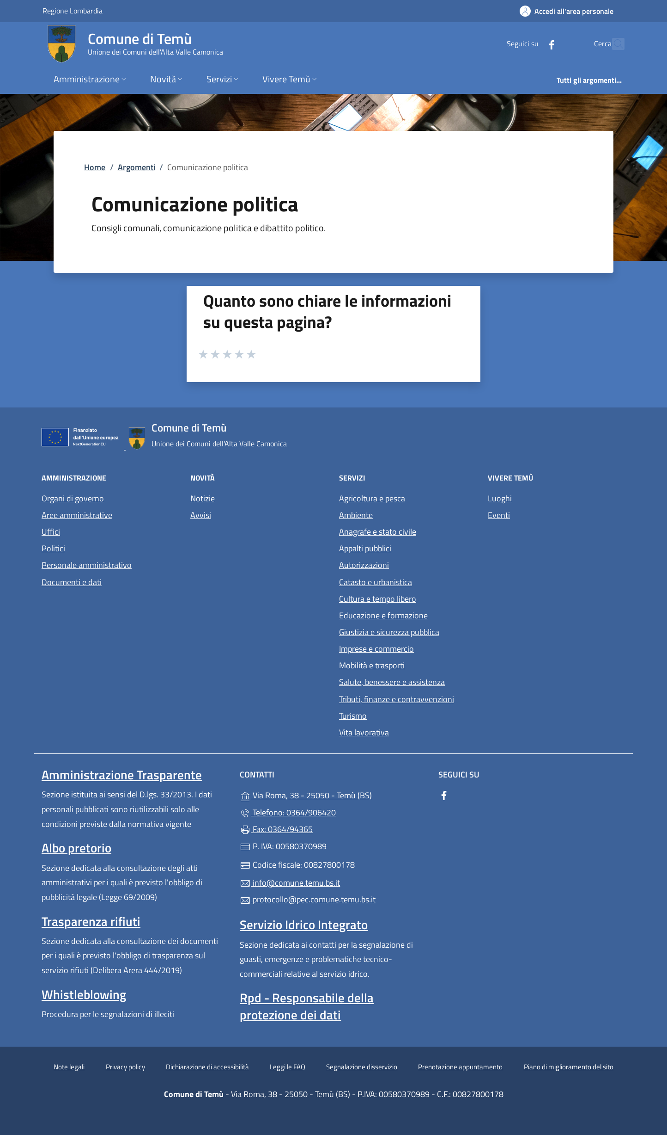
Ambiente (356, 515)
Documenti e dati (72, 582)
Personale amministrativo (87, 565)
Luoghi (500, 498)
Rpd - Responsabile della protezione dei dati (307, 1006)
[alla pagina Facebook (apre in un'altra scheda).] (531, 44)
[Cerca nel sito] (613, 44)
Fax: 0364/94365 (276, 829)
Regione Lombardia (72, 10)
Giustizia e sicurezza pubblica (389, 632)
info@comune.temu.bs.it (290, 882)
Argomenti (136, 167)
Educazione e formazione (383, 615)
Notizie (202, 498)
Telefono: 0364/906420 (288, 812)
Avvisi (200, 515)
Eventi (499, 515)
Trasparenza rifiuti (91, 921)
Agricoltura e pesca (372, 498)
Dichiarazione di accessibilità (207, 1066)
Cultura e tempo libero (377, 598)
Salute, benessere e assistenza (392, 682)
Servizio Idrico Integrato (304, 924)
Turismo (353, 715)
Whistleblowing (84, 994)
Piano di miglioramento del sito (568, 1066)
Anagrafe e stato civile (377, 531)
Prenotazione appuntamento (460, 1066)
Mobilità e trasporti (372, 665)
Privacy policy (125, 1066)
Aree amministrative (77, 515)
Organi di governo (73, 498)
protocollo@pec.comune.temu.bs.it (308, 899)
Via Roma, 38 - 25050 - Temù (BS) (333, 794)
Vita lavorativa (364, 732)
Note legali (69, 1066)
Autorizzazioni (364, 565)
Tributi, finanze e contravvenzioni (396, 699)
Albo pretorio (76, 847)
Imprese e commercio (376, 648)
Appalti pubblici (365, 548)
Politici (53, 548)
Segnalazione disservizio (361, 1066)
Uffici (51, 531)
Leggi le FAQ (287, 1066)
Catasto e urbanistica (375, 582)
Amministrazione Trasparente (122, 774)
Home (94, 167)
